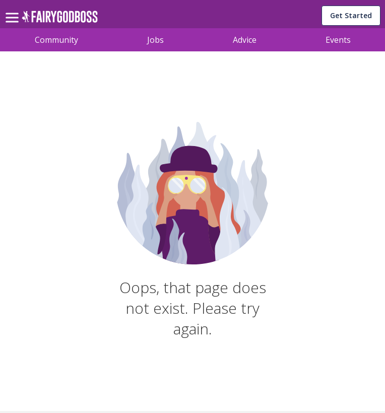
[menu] (14, 9)
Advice (244, 39)
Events (338, 39)
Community (56, 39)
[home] (60, 19)
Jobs (155, 39)
